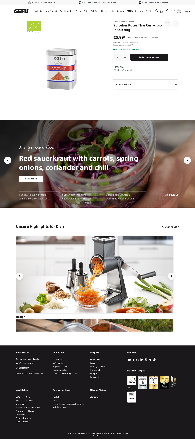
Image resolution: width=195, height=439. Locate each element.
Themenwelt (95, 370)
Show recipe (31, 179)
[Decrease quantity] (116, 57)
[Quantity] (121, 57)
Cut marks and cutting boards (65, 374)
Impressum (20, 404)
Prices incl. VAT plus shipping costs (126, 42)
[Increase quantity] (126, 57)
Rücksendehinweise (24, 418)
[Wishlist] (173, 11)
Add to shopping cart (149, 57)
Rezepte (93, 374)
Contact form (22, 368)
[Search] (156, 11)
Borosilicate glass (60, 370)
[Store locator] (162, 11)
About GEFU (95, 360)
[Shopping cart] (178, 11)
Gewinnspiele (95, 377)
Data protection (23, 397)
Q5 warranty (58, 360)
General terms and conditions (28, 408)
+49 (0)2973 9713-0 (25, 363)
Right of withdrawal (24, 401)
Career (93, 363)
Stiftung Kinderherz (98, 367)
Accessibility (21, 415)
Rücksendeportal (23, 422)
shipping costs (88, 433)
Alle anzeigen (170, 227)
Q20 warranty (58, 363)
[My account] (167, 11)
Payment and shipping (25, 411)
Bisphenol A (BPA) (60, 367)
